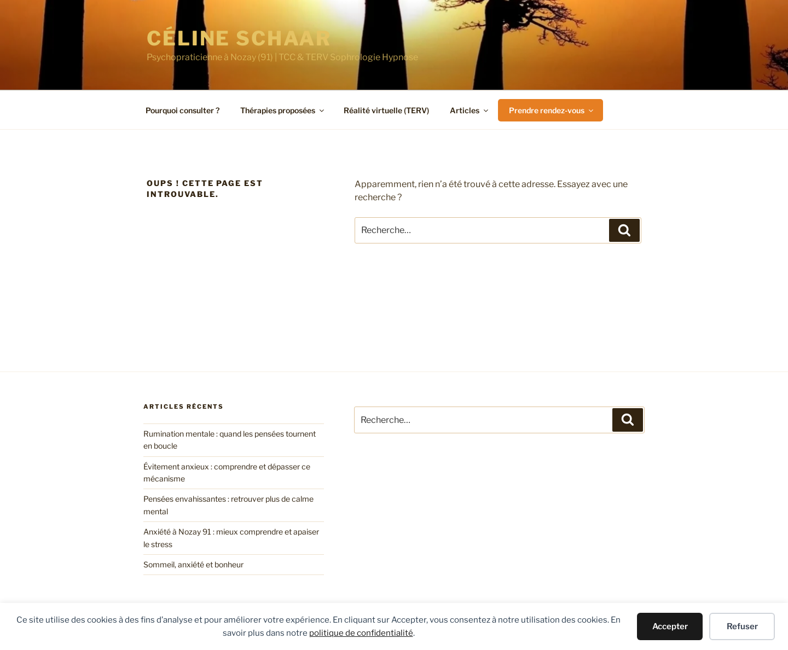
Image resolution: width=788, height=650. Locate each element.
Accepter (670, 626)
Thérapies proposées (283, 110)
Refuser (742, 626)
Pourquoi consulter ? (182, 110)
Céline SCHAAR (239, 38)
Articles (470, 110)
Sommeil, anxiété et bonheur (193, 564)
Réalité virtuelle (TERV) (386, 110)
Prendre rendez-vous (552, 110)
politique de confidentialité (361, 633)
